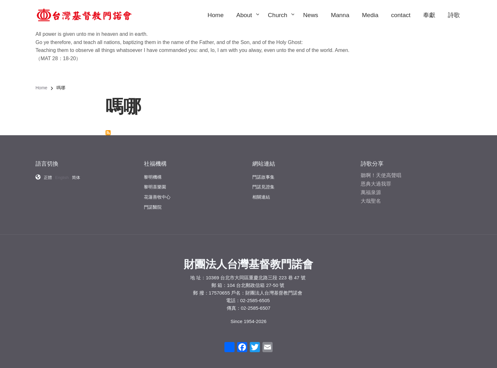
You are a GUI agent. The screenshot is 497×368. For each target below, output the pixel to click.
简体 (76, 174)
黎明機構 (153, 172)
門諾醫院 (153, 202)
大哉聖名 (371, 197)
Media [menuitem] (370, 15)
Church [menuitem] (281, 21)
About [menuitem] (247, 21)
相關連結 (261, 192)
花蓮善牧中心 (157, 192)
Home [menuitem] (216, 15)
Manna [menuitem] (340, 15)
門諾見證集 (263, 183)
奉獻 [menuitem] (429, 15)
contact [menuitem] (400, 15)
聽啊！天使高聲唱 (381, 171)
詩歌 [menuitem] (454, 15)
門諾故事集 (263, 172)
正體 (48, 174)
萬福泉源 (371, 188)
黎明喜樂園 (155, 182)
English (62, 174)
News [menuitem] (310, 15)
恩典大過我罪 (376, 179)
